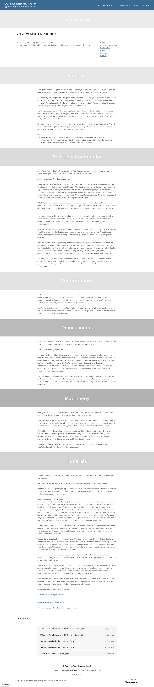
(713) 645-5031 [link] (77, 674)
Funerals (103, 56)
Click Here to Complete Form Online (50, 602)
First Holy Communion (108, 45)
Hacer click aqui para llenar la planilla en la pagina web (57, 608)
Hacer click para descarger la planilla (50, 594)
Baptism (103, 42)
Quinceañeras (105, 50)
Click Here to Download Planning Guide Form (53, 589)
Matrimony (104, 53)
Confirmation (105, 48)
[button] (108, 5)
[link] (20, 7)
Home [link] (96, 5)
